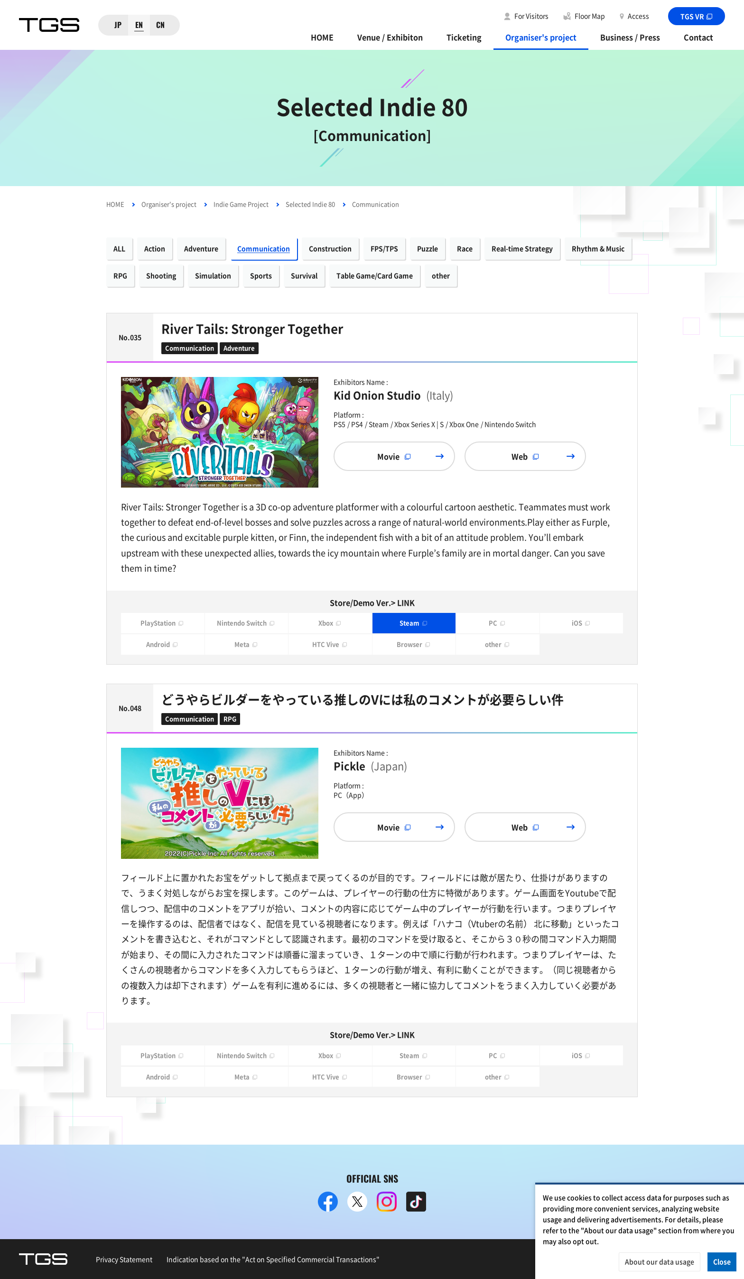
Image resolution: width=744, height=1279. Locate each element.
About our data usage (659, 1261)
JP (117, 24)
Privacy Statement (124, 1259)
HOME (322, 37)
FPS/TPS (384, 248)
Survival (304, 275)
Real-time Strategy (522, 248)
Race (465, 248)
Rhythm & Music (598, 248)
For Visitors (531, 15)
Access (638, 15)
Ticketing (464, 37)
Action (154, 248)
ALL (119, 248)
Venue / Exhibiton (390, 37)
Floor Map (590, 15)
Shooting (161, 275)
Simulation (213, 275)
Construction (330, 248)
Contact (698, 37)
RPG (120, 275)
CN (160, 24)
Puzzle (427, 248)
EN (139, 24)
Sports (261, 275)
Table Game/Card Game (374, 275)
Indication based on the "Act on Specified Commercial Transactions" (273, 1259)
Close (722, 1261)
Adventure (201, 248)
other (441, 275)
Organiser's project (541, 37)
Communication (263, 248)
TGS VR (696, 16)
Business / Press (630, 37)
